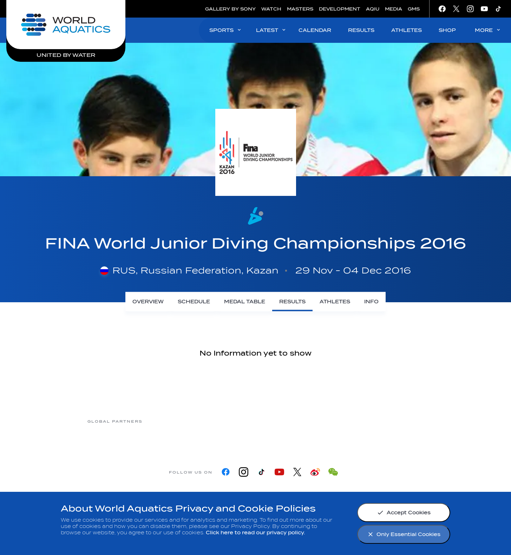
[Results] (292, 301)
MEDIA (393, 9)
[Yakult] (395, 421)
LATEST (271, 30)
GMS (414, 9)
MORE (488, 30)
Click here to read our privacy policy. (255, 532)
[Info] (371, 301)
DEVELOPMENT (339, 9)
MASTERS (300, 9)
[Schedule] (194, 301)
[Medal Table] (244, 301)
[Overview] (148, 301)
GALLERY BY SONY (230, 9)
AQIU (372, 9)
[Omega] (283, 421)
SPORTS (225, 30)
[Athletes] (335, 301)
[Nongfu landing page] (226, 421)
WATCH (271, 9)
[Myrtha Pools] (170, 421)
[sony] (339, 421)
